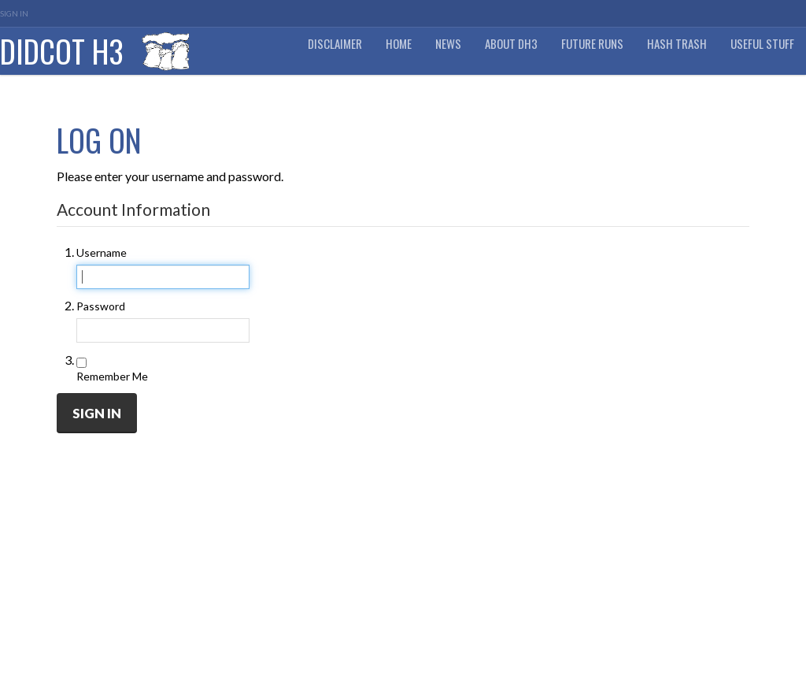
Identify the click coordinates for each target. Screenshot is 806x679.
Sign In (14, 13)
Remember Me (112, 376)
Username (101, 252)
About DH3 (511, 43)
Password (100, 306)
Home (399, 43)
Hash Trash (677, 43)
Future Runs (592, 43)
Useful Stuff (762, 43)
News (448, 43)
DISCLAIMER (335, 43)
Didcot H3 (62, 50)
